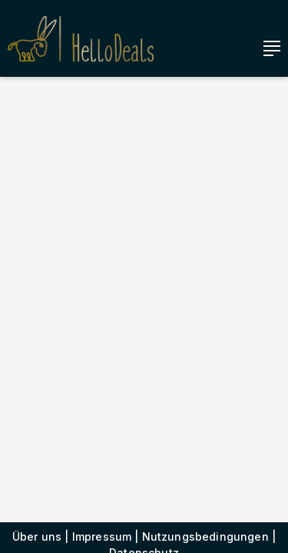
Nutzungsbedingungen (205, 536)
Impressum (101, 536)
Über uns (36, 536)
